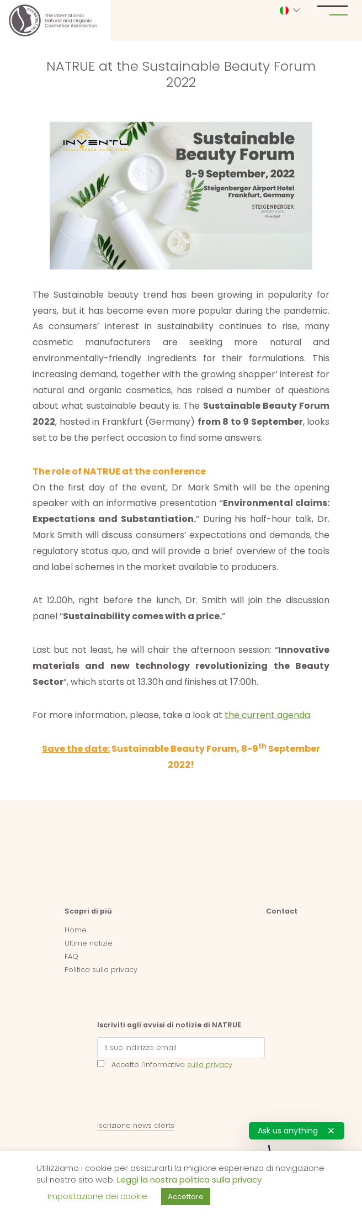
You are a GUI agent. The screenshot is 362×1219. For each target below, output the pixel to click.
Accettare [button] (186, 1196)
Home (76, 930)
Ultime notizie (89, 943)
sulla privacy (209, 1064)
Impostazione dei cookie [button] (97, 1196)
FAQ (71, 956)
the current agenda (267, 715)
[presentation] (181, 1097)
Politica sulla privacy (101, 969)
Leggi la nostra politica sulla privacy (189, 1179)
